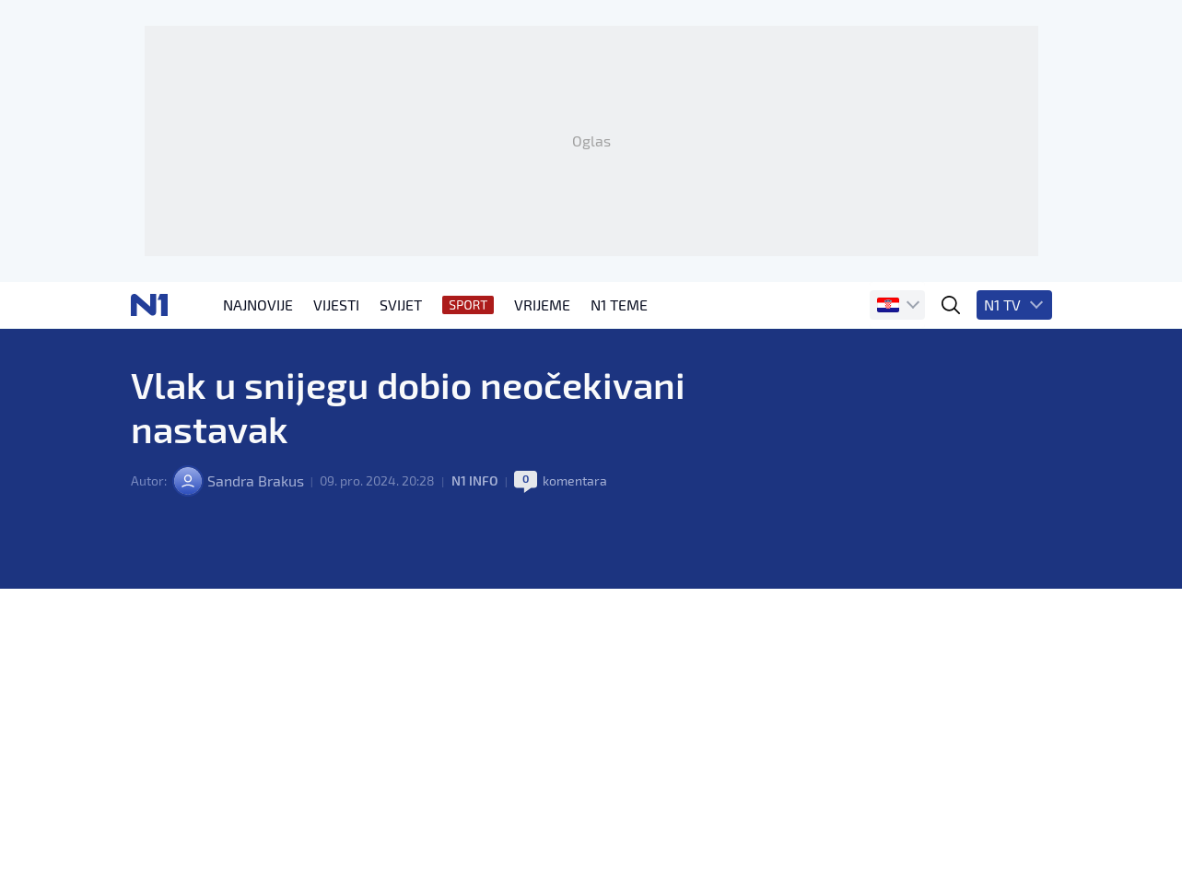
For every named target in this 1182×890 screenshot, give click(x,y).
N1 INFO (474, 480)
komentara (575, 480)
